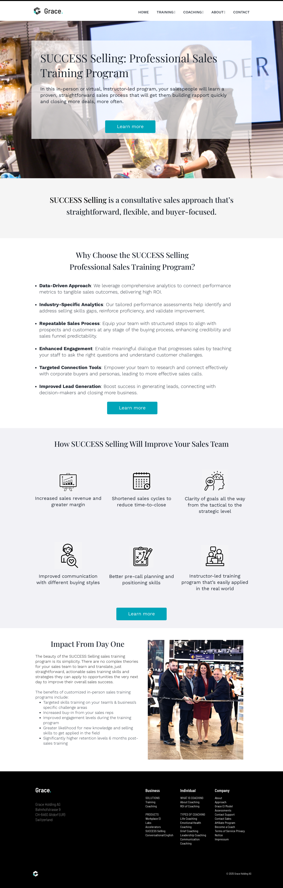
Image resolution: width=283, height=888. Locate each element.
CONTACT (241, 12)
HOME (143, 12)
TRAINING (166, 12)
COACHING (193, 12)
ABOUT (218, 12)
